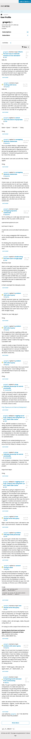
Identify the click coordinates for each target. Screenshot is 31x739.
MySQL (7, 297)
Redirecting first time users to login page (13, 257)
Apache (7, 143)
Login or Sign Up (25, 1)
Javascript (8, 390)
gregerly (5, 52)
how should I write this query (11, 517)
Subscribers (6, 35)
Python (7, 87)
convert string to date (12, 566)
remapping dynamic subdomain (13, 140)
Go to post (5, 77)
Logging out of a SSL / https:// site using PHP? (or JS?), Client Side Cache (14, 417)
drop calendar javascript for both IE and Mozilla (13, 386)
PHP (6, 57)
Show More (15, 723)
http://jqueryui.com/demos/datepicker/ (14, 407)
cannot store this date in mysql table (13, 118)
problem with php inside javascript (12, 533)
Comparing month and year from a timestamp (12, 680)
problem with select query (12, 294)
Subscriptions (6, 32)
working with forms (10, 85)
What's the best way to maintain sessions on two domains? (13, 53)
